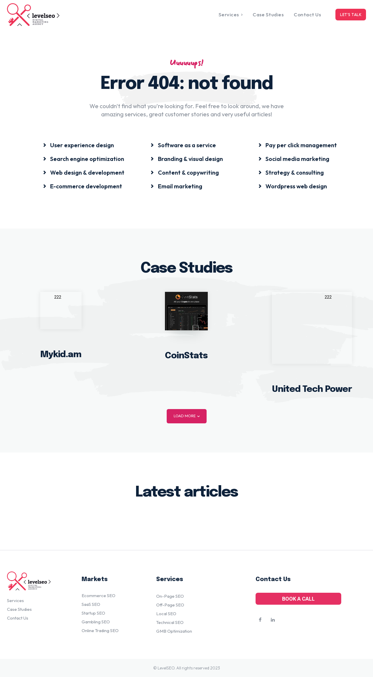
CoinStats (186, 355)
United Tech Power (312, 389)
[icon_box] (78, 145)
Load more (187, 415)
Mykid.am (60, 354)
